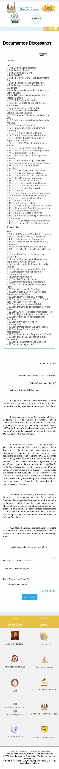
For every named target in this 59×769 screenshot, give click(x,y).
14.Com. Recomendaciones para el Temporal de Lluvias (25, 272)
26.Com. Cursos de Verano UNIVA (25, 304)
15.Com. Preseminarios (20, 276)
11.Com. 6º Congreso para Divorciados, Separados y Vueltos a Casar (27, 260)
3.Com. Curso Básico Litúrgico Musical (27, 236)
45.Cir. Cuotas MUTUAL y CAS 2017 (26, 213)
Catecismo (43, 618)
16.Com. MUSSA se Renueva (23, 279)
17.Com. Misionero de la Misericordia (27, 282)
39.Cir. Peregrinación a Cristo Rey (25, 198)
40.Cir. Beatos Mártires (20, 200)
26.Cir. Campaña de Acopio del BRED (27, 160)
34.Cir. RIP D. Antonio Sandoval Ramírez (28, 183)
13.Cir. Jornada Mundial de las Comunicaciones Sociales (22, 111)
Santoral (43, 625)
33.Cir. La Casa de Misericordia (24, 180)
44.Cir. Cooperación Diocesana (24, 210)
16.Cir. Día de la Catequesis (22, 125)
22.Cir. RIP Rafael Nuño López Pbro (26, 148)
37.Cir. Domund (16, 190)
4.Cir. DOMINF (15, 75)
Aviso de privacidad (18, 751)
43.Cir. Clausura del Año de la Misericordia (29, 208)
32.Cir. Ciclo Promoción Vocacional (25, 178)
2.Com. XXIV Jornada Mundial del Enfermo (30, 234)
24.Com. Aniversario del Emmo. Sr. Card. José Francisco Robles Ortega (27, 300)
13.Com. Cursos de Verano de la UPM (27, 269)
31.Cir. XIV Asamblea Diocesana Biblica (28, 175)
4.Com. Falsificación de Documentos (26, 239)
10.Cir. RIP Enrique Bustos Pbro (24, 100)
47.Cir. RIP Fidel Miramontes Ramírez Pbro (29, 220)
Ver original (29, 597)
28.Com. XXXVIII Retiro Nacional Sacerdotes (30, 312)
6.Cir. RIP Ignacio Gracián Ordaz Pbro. (27, 83)
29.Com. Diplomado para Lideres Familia (28, 314)
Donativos (36, 18)
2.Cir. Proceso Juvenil (19, 70)
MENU (50, 29)
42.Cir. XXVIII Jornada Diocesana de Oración (30, 205)
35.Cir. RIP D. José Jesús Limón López (27, 185)
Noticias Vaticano (15, 625)
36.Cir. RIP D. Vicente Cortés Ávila (25, 188)
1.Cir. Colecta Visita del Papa (23, 68)
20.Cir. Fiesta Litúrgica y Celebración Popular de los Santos (25, 139)
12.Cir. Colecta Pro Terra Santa (24, 108)
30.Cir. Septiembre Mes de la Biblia (26, 173)
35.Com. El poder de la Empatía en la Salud (30, 334)
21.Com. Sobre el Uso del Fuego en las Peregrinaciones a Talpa (26, 293)
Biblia (15, 618)
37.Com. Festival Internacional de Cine (27, 342)
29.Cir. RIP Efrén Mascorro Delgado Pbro (28, 170)
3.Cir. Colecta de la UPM (20, 73)
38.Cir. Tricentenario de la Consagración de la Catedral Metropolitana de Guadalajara (29, 194)
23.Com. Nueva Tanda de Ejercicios (26, 297)
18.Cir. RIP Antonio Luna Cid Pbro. (25, 133)
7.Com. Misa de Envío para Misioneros (27, 246)
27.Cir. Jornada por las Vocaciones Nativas (29, 163)
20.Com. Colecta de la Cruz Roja (24, 289)
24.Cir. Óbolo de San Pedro (22, 153)
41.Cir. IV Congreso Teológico (23, 203)
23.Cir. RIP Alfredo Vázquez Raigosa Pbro (29, 150)
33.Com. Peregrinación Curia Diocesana (28, 327)
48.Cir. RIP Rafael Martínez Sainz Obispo (28, 223)
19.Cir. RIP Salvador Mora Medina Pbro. (28, 135)
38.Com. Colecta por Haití (21, 344)
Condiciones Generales (39, 751)
